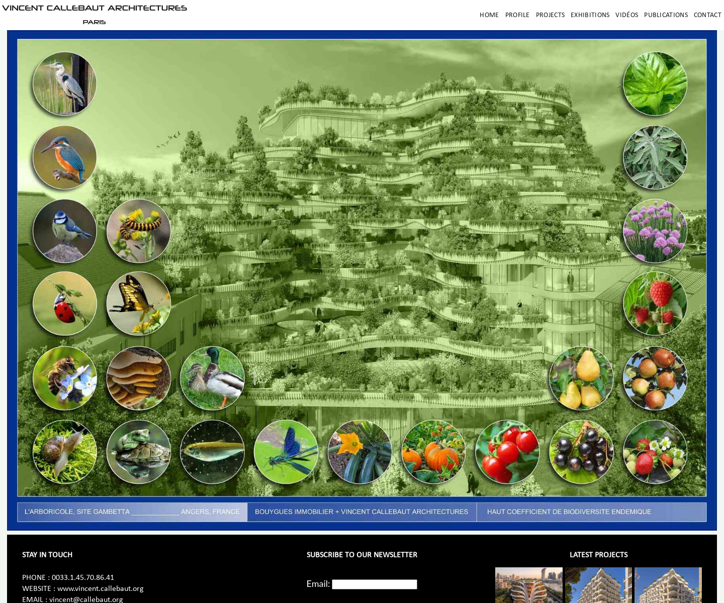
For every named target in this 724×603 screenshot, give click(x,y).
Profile (517, 15)
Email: (318, 583)
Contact (707, 15)
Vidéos (626, 15)
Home (489, 15)
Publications (666, 15)
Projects (550, 15)
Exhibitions (590, 15)
